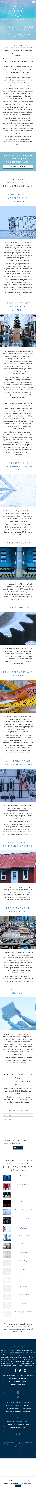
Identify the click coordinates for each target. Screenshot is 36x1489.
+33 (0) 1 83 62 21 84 (21, 1099)
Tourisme (23, 1303)
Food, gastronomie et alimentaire (23, 1228)
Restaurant (23, 1286)
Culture (23, 1201)
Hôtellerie (23, 1244)
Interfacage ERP (18, 543)
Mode (23, 1278)
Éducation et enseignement (23, 1210)
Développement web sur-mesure (18, 1434)
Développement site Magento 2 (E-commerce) (18, 198)
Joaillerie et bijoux (23, 1261)
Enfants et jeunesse (24, 1218)
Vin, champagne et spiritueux (23, 1312)
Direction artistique (18, 1403)
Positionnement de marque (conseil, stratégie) (18, 1412)
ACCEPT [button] (18, 1486)
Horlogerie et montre (23, 1235)
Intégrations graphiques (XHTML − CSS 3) (18, 466)
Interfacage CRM (18, 607)
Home (3, 19)
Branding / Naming (18, 1400)
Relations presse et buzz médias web (18, 1406)
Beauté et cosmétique (23, 1184)
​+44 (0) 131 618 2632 (20, 1381)
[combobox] (6, 1110)
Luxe (23, 1269)
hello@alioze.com (18, 1384)
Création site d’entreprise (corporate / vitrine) (18, 1431)
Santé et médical (23, 1295)
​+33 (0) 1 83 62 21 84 (19, 1379)
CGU (21, 1456)
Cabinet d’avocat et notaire (23, 1193)
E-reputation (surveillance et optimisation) (18, 1409)
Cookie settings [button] (26, 1483)
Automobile (23, 1176)
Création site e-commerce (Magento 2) (18, 1428)
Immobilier (23, 1252)
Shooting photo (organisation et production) (18, 1414)
